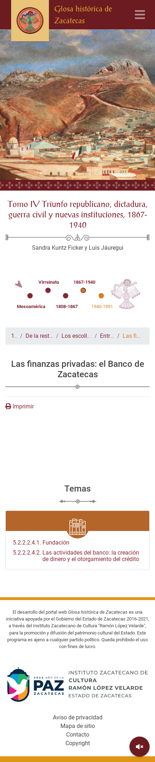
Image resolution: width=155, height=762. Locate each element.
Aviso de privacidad (77, 717)
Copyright (77, 743)
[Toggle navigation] (140, 15)
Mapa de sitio (77, 726)
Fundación (41, 543)
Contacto (77, 734)
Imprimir (19, 406)
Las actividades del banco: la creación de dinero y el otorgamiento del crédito (76, 556)
